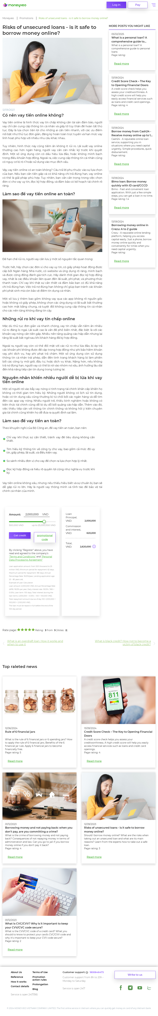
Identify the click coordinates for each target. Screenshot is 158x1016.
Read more (121, 63)
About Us (16, 972)
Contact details (20, 986)
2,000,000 (44, 521)
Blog (35, 989)
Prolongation (40, 984)
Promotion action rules (39, 978)
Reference (17, 977)
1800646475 (97, 972)
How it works (18, 981)
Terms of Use (40, 972)
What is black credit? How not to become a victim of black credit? (123, 643)
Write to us (135, 974)
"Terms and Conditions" (22, 556)
